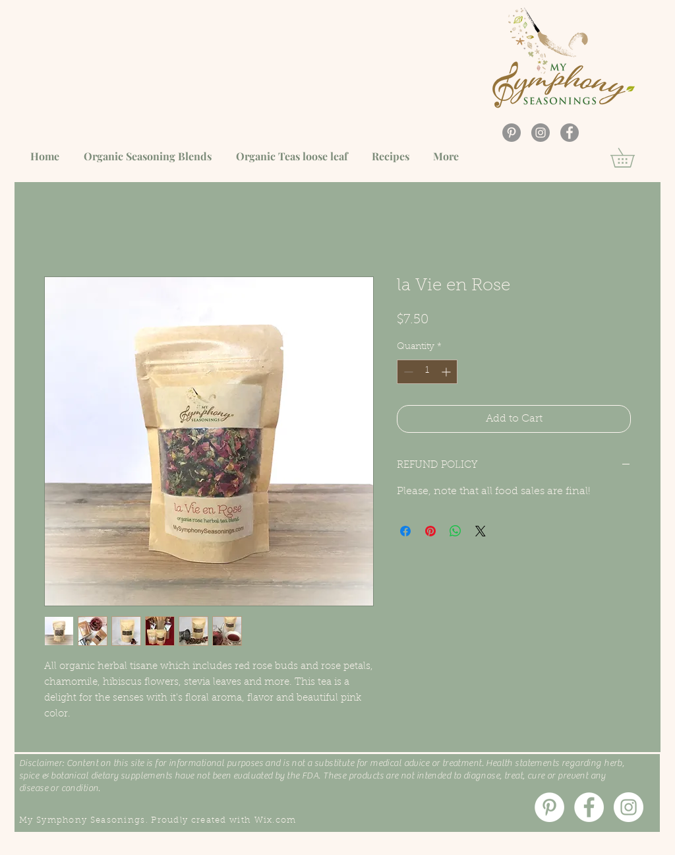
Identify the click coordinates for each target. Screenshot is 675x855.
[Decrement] (407, 371)
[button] (631, 158)
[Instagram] (540, 132)
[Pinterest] (511, 132)
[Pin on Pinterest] (430, 531)
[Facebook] (569, 132)
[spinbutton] (427, 371)
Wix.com (275, 820)
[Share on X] (480, 531)
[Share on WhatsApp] (455, 531)
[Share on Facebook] (405, 531)
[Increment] (447, 371)
